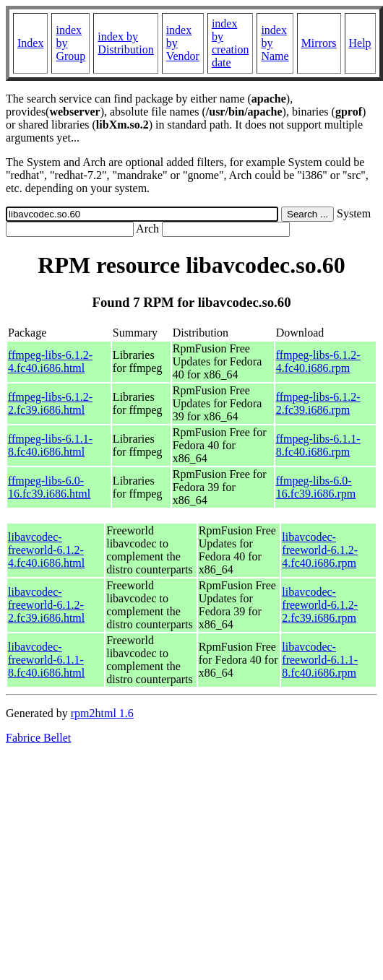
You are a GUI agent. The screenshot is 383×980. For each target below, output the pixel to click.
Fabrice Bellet (38, 738)
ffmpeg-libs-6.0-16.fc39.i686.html (49, 487)
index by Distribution (125, 43)
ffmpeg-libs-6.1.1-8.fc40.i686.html (50, 445)
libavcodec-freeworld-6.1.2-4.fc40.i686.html (46, 550)
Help (360, 43)
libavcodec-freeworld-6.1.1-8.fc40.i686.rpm (320, 660)
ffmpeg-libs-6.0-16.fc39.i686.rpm (316, 487)
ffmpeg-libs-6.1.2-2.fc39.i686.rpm (318, 403)
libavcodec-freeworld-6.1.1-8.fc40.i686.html (46, 660)
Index (30, 43)
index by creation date (230, 43)
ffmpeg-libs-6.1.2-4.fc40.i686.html (50, 361)
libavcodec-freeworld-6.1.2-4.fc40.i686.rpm (320, 550)
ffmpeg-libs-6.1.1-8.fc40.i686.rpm (318, 445)
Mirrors (319, 43)
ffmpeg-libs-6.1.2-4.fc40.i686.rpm (318, 361)
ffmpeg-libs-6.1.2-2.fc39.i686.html (50, 403)
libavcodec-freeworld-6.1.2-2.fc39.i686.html (46, 605)
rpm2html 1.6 (102, 713)
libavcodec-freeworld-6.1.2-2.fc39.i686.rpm (320, 605)
